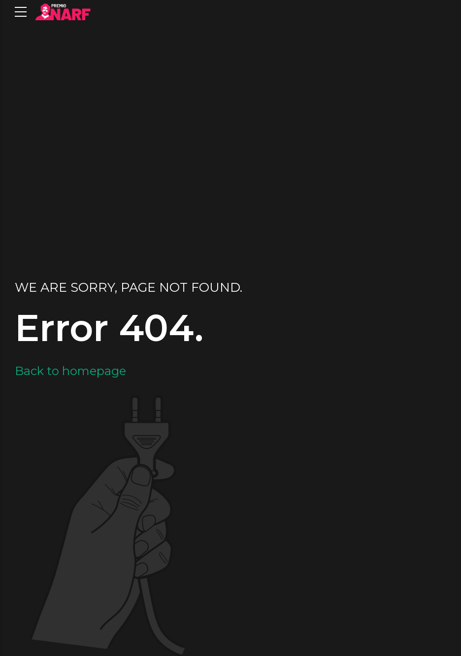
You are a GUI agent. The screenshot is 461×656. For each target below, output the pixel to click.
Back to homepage (70, 371)
